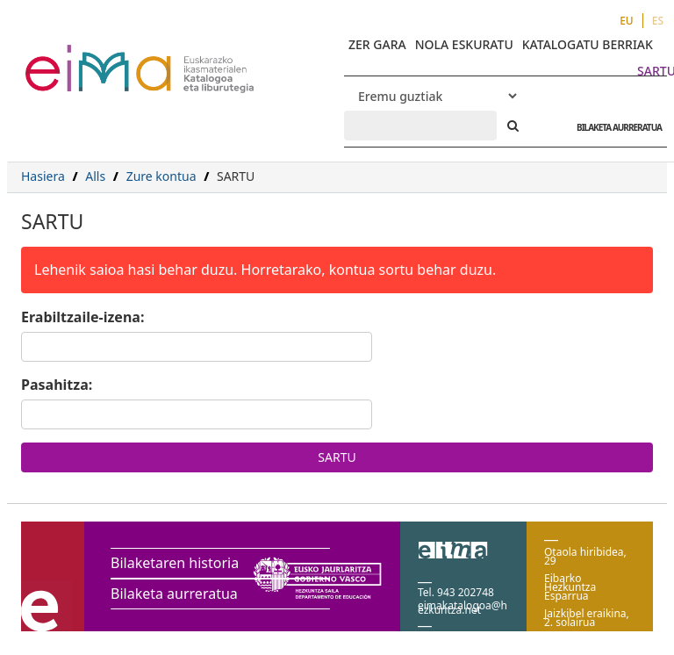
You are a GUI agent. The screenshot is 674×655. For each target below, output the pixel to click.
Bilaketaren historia (175, 562)
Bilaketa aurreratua (174, 593)
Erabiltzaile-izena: (82, 317)
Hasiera (43, 176)
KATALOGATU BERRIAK (587, 44)
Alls (95, 176)
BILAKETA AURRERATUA (615, 127)
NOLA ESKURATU (464, 44)
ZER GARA (377, 44)
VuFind (71, 57)
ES (657, 20)
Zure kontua (161, 176)
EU (627, 20)
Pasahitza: (56, 384)
